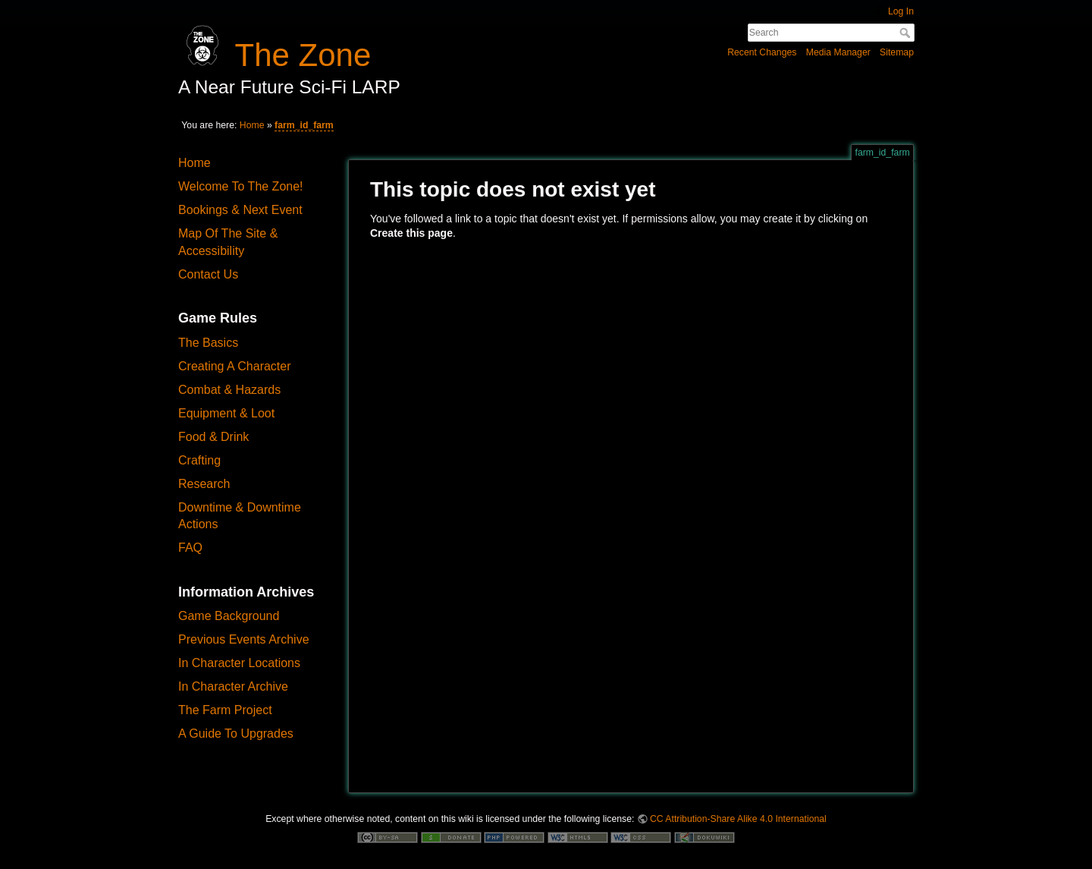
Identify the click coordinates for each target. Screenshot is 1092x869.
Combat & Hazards (229, 389)
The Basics (208, 342)
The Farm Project (225, 710)
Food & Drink (213, 436)
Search (906, 32)
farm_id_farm (304, 125)
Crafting (199, 460)
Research (204, 483)
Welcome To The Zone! (240, 186)
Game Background (228, 615)
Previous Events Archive (243, 639)
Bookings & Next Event (240, 209)
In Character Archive (233, 686)
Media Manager (838, 52)
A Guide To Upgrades (235, 733)
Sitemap (897, 52)
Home (252, 125)
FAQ (190, 547)
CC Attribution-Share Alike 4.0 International (738, 819)
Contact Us (208, 274)
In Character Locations (239, 662)
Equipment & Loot (226, 413)
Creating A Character (234, 366)
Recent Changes (761, 52)
